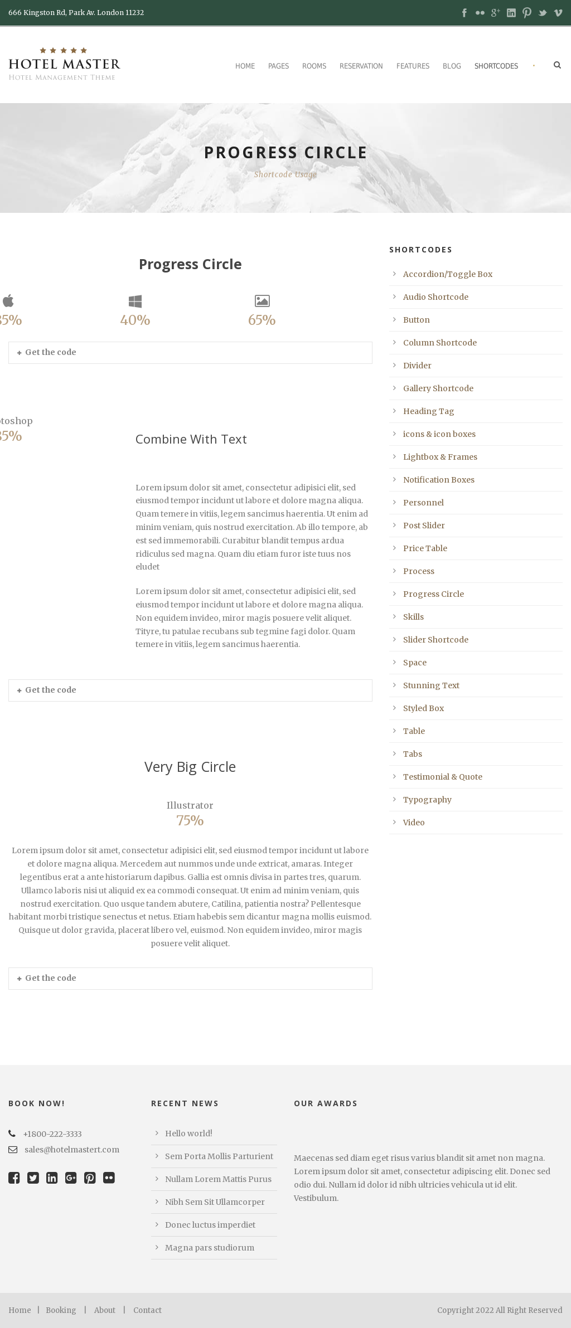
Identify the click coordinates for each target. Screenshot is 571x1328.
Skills (413, 617)
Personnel (423, 503)
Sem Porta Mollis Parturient (219, 1156)
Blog (452, 66)
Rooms (314, 66)
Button (416, 320)
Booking (61, 1310)
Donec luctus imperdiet (210, 1225)
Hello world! (188, 1133)
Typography (427, 800)
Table (414, 731)
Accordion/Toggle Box (447, 274)
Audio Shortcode (435, 297)
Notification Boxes (439, 480)
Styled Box (423, 708)
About (104, 1310)
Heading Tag (428, 411)
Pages (278, 66)
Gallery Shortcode (438, 388)
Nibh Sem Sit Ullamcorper (215, 1202)
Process (418, 571)
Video (414, 823)
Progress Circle (433, 594)
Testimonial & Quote (442, 777)
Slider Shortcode (435, 640)
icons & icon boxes (439, 434)
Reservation (361, 66)
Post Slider (424, 526)
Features (412, 66)
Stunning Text (431, 685)
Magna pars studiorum (209, 1248)
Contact (147, 1310)
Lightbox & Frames (440, 457)
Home (245, 66)
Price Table (425, 548)
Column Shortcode (440, 343)
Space (415, 663)
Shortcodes (496, 66)
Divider (417, 366)
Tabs (412, 754)
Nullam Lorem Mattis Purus (218, 1179)
